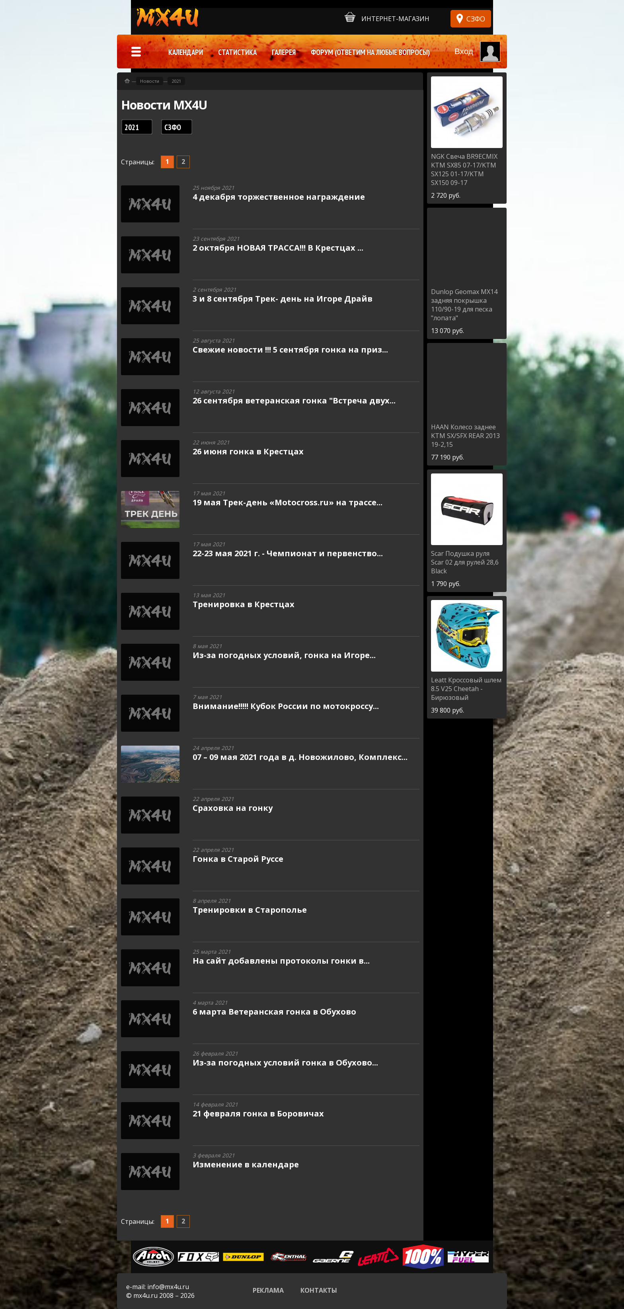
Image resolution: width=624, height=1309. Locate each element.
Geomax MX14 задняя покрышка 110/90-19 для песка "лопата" (464, 304)
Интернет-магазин (387, 17)
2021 (176, 81)
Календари (185, 52)
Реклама (268, 1290)
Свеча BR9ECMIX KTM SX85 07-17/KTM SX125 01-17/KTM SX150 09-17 (464, 169)
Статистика (237, 52)
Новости (149, 81)
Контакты (318, 1290)
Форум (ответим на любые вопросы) (370, 52)
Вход (463, 51)
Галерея (284, 52)
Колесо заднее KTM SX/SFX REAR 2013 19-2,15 (465, 436)
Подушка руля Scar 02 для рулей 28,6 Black (465, 562)
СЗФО (475, 18)
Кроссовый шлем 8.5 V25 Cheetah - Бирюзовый (466, 689)
